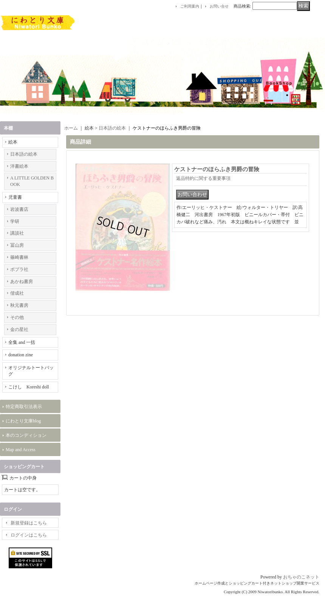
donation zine (20, 354)
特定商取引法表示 (24, 406)
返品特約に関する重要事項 (203, 178)
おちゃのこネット (301, 577)
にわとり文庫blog (23, 421)
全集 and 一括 (21, 342)
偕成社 (17, 293)
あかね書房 (21, 281)
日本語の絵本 (23, 154)
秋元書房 (19, 305)
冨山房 (17, 245)
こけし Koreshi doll (28, 387)
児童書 (15, 197)
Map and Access (21, 449)
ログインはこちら (29, 535)
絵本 (12, 142)
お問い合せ (219, 6)
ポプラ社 (19, 269)
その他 (17, 317)
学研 (14, 221)
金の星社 (19, 329)
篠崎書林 (19, 257)
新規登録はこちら (29, 523)
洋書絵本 (19, 166)
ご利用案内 (189, 6)
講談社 (17, 233)
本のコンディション (26, 435)
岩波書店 (19, 209)
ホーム (71, 128)
